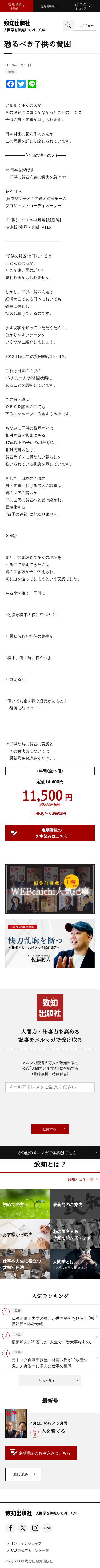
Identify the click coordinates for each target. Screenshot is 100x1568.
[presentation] (50, 1108)
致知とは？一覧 (80, 1179)
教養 (11, 71)
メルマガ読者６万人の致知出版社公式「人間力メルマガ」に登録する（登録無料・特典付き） (50, 1068)
